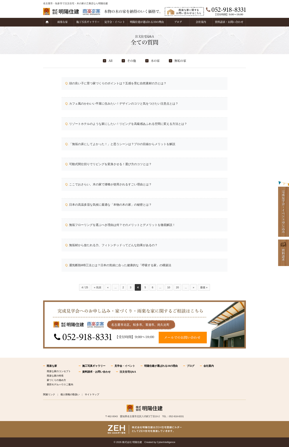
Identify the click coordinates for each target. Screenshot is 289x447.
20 (177, 287)
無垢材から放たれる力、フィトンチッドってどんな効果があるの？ (113, 245)
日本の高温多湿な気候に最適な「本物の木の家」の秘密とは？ (110, 204)
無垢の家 (180, 60)
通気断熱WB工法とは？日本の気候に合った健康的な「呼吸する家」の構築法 (120, 265)
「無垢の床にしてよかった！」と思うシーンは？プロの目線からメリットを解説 (122, 144)
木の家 (155, 60)
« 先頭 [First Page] (97, 287)
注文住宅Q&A (128, 371)
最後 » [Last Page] (204, 287)
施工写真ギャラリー (88, 22)
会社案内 (201, 22)
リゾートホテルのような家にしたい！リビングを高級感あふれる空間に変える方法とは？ (128, 123)
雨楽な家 (62, 22)
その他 (131, 60)
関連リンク (49, 394)
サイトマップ (92, 394)
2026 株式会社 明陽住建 (129, 442)
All (110, 60)
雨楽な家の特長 (55, 375)
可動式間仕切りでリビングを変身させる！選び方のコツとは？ (110, 164)
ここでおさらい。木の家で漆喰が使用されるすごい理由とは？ (110, 184)
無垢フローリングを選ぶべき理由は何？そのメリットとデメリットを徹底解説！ (122, 224)
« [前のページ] (108, 287)
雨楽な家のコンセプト (59, 371)
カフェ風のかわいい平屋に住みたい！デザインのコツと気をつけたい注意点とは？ (123, 103)
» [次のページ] (193, 287)
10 (168, 287)
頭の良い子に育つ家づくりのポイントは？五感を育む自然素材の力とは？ (117, 83)
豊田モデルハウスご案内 (60, 384)
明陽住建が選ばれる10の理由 (147, 22)
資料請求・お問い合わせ (229, 22)
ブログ (178, 22)
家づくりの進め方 (56, 380)
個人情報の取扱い (70, 394)
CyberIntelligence (166, 442)
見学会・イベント (114, 22)
